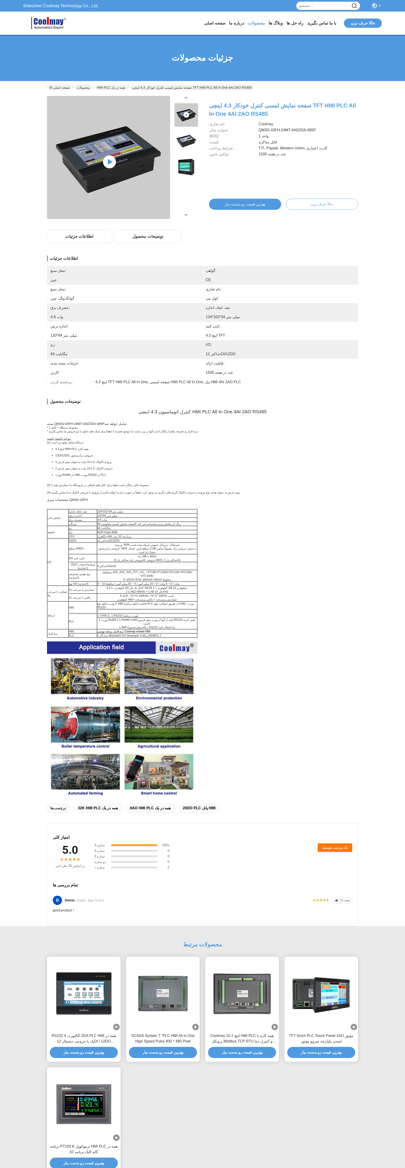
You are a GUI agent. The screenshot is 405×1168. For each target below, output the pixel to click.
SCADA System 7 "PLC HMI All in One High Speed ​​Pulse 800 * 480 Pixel (162, 1038)
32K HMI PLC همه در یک (98, 808)
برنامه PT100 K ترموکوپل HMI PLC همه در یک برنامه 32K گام (84, 1149)
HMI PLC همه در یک (111, 87)
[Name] (354, 6)
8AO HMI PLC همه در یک (150, 808)
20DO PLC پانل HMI (199, 808)
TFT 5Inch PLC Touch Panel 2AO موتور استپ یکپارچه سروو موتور (321, 1038)
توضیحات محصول (147, 236)
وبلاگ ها (276, 23)
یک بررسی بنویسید (335, 847)
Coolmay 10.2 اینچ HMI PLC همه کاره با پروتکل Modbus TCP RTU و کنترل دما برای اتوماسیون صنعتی (242, 1039)
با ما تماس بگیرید (321, 23)
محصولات (256, 23)
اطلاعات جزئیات (79, 236)
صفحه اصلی (214, 23)
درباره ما (236, 23)
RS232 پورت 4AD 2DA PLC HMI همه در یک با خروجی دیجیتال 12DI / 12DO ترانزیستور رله (84, 1039)
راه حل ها (295, 23)
